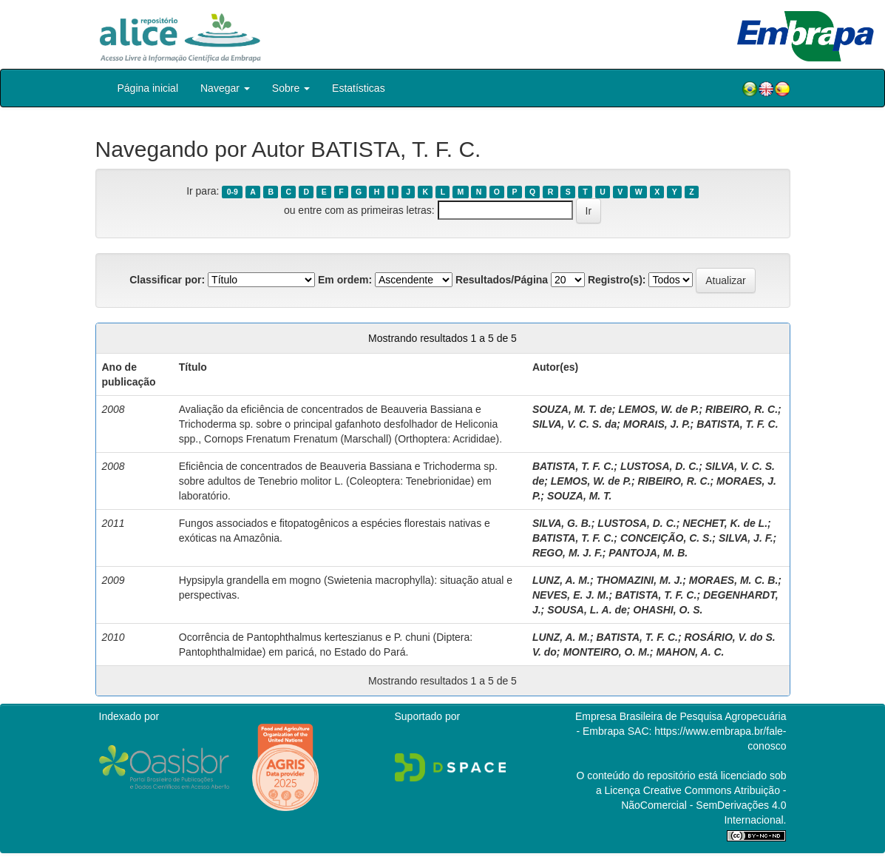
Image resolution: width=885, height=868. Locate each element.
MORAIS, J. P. (657, 424)
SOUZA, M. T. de (572, 409)
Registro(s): (617, 280)
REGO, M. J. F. (567, 553)
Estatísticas (358, 88)
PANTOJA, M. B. (648, 553)
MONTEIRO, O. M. (606, 652)
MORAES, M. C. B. (734, 580)
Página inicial (148, 88)
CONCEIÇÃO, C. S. (666, 538)
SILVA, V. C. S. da (574, 424)
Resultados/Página (501, 280)
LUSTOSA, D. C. (659, 466)
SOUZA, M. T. (579, 496)
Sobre (291, 88)
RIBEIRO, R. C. (741, 409)
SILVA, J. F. (746, 538)
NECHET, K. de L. (724, 523)
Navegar (225, 88)
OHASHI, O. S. (667, 610)
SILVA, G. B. (561, 523)
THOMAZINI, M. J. (639, 580)
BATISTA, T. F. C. (737, 424)
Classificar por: (167, 280)
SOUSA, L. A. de (587, 610)
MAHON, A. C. (690, 652)
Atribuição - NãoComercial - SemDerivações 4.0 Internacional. (703, 805)
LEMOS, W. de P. (658, 409)
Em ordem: (345, 280)
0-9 (232, 191)
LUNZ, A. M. (561, 580)
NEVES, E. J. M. (570, 595)
